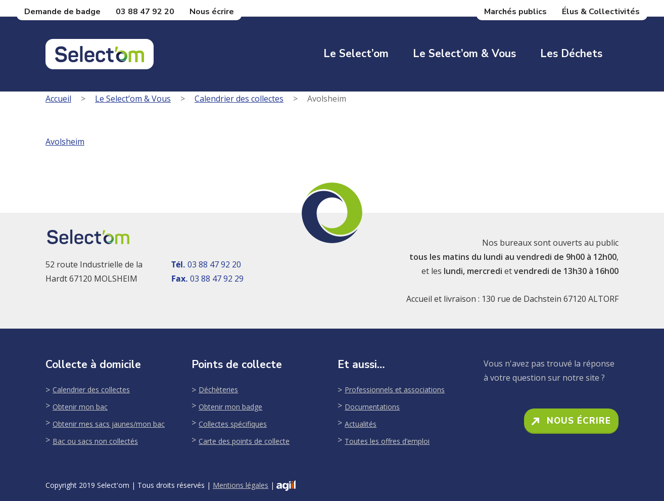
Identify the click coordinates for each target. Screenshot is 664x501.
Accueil (58, 98)
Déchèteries (218, 389)
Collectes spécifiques (233, 424)
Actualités (360, 424)
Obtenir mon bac (80, 407)
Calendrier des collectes (239, 98)
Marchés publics (515, 11)
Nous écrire (211, 11)
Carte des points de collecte (244, 441)
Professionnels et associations (395, 389)
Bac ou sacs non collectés (95, 441)
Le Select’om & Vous (464, 54)
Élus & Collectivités (601, 11)
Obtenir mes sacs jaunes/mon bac (109, 424)
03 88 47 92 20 (145, 11)
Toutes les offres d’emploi (387, 441)
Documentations (372, 407)
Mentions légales (240, 485)
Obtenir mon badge (230, 407)
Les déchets (571, 54)
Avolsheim (64, 141)
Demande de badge (62, 11)
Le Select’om (356, 54)
